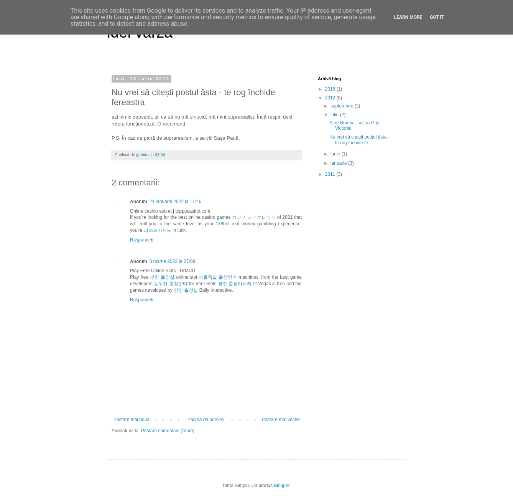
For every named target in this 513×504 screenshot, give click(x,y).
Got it (437, 17)
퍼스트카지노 (157, 230)
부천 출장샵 (162, 277)
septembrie (342, 106)
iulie (335, 114)
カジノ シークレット (254, 217)
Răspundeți (141, 240)
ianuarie (339, 163)
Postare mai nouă (131, 419)
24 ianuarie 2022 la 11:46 (175, 201)
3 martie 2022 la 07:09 (172, 261)
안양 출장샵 (186, 290)
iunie (336, 154)
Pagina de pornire (205, 419)
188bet (222, 223)
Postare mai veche (281, 419)
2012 (331, 98)
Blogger (281, 485)
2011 (331, 174)
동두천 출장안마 (170, 283)
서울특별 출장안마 (218, 277)
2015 (331, 89)
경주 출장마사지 (235, 283)
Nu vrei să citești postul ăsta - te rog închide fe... (359, 139)
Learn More (408, 17)
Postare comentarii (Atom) (167, 430)
